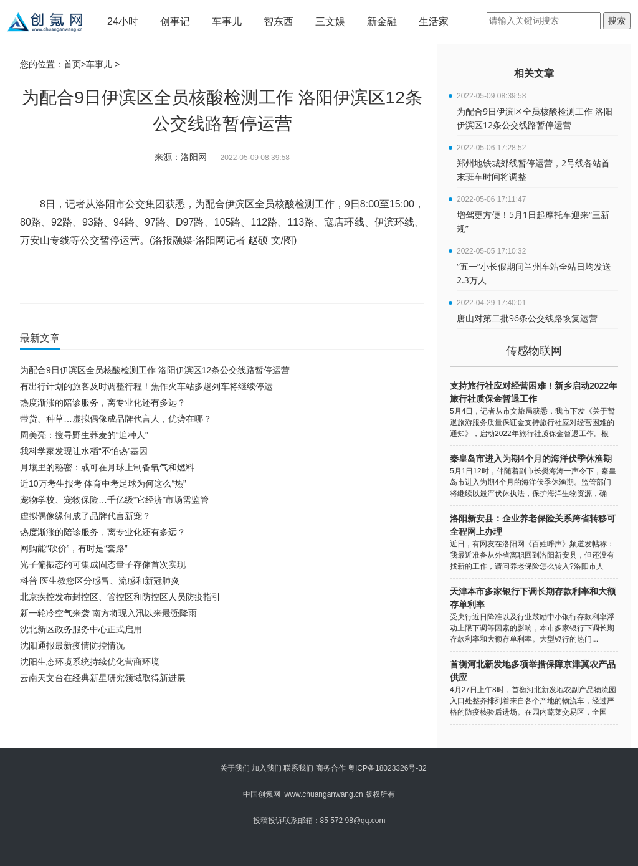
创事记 (175, 21)
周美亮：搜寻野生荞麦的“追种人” (84, 435)
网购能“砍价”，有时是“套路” (74, 548)
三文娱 (330, 21)
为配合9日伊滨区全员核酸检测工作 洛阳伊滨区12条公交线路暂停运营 (155, 370)
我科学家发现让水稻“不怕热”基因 (84, 451)
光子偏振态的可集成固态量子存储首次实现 (103, 564)
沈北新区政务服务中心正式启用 (81, 629)
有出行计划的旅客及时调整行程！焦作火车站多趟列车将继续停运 (146, 386)
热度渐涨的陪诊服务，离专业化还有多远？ (103, 402)
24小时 (122, 21)
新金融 (382, 21)
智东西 (278, 21)
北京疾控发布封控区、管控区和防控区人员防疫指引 (120, 597)
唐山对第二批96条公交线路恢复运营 (527, 318)
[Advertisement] (219, 720)
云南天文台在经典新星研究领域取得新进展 (103, 678)
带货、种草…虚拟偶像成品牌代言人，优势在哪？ (116, 419)
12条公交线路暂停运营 (361, 276)
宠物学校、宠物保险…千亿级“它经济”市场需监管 (114, 500)
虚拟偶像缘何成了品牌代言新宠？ (85, 516)
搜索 (617, 21)
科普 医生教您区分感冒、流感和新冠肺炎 (99, 581)
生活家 (434, 21)
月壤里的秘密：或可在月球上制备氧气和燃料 (107, 467)
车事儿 (227, 21)
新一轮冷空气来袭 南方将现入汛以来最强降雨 (108, 613)
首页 (72, 64)
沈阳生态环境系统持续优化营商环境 (90, 662)
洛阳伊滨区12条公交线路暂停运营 (138, 276)
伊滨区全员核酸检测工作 (280, 276)
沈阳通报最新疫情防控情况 (72, 645)
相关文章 (534, 73)
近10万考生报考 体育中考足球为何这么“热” (103, 483)
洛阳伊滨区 (217, 276)
